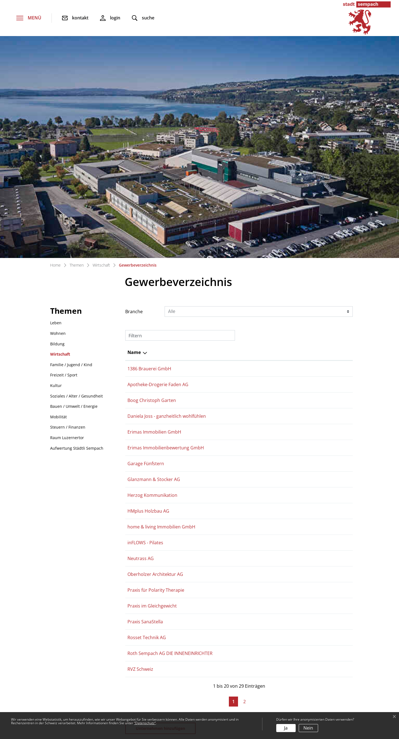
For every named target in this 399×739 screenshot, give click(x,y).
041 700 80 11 (276, 363)
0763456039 (274, 188)
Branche (134, 96)
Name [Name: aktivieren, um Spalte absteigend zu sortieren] (134, 137)
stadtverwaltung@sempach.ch (86, 647)
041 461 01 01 (276, 311)
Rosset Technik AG (146, 450)
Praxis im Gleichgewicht (152, 415)
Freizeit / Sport (63, 159)
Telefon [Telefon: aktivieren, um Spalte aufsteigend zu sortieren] (270, 137)
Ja (286, 728)
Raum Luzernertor (67, 222)
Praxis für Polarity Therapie (155, 398)
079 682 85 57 (276, 346)
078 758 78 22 (276, 398)
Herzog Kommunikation (152, 293)
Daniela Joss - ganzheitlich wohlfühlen (166, 206)
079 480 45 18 (276, 206)
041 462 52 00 (69, 637)
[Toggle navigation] (29, 18)
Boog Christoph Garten (151, 188)
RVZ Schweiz (140, 485)
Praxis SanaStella (145, 433)
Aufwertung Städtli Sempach (76, 233)
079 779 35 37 (276, 485)
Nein (308, 728)
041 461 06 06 (276, 381)
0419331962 (274, 328)
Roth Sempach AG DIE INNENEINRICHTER (170, 468)
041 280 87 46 (276, 276)
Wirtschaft (60, 138)
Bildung (57, 128)
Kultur (56, 170)
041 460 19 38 (276, 258)
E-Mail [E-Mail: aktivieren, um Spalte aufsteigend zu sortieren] (322, 137)
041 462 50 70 (276, 450)
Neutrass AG (140, 363)
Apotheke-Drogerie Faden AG (157, 171)
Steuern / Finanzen (67, 211)
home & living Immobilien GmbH (161, 328)
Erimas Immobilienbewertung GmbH (165, 241)
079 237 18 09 (276, 433)
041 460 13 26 (276, 468)
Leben (56, 107)
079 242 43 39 (276, 223)
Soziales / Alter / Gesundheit (76, 180)
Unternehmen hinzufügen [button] (160, 546)
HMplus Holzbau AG (148, 311)
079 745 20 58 (276, 415)
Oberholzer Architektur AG (155, 381)
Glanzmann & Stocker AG (153, 276)
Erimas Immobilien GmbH (154, 223)
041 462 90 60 (276, 171)
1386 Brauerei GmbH (149, 153)
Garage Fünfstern (145, 258)
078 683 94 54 (276, 293)
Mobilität (58, 201)
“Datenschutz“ (145, 723)
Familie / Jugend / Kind (71, 149)
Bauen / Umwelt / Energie (74, 191)
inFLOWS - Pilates (145, 346)
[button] (143, 18)
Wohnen (58, 118)
